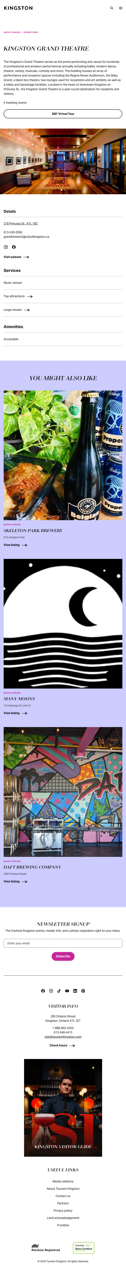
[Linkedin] (75, 991)
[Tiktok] (59, 991)
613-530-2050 (13, 232)
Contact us (67, 1196)
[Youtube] (67, 991)
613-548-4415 (63, 1032)
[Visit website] (63, 257)
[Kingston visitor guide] (63, 1108)
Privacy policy (67, 1211)
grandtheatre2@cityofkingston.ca (26, 237)
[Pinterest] (83, 991)
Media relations (67, 1181)
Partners (66, 1203)
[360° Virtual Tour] (63, 113)
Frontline (66, 1225)
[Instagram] (51, 991)
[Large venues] (63, 309)
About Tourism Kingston (67, 1189)
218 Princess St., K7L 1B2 (21, 223)
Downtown (31, 32)
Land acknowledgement (67, 1218)
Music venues (12, 32)
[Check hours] (63, 1045)
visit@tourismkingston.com (63, 1037)
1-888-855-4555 (63, 1028)
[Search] (111, 8)
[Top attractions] (63, 296)
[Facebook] (43, 991)
